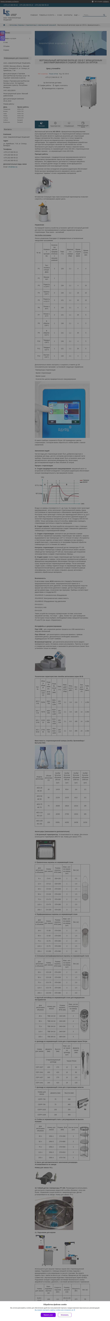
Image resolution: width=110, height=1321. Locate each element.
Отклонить (65, 1315)
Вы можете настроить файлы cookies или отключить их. (54, 1310)
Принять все (48, 1315)
